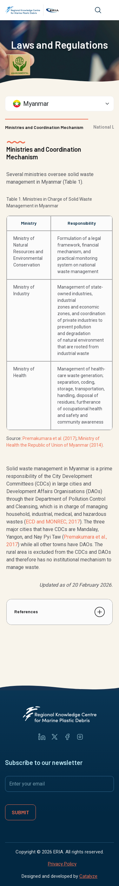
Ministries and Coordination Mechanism (44, 127)
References (26, 611)
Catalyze (88, 876)
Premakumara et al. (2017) (49, 438)
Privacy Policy (62, 864)
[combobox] (59, 103)
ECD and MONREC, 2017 (53, 522)
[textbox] (56, 103)
